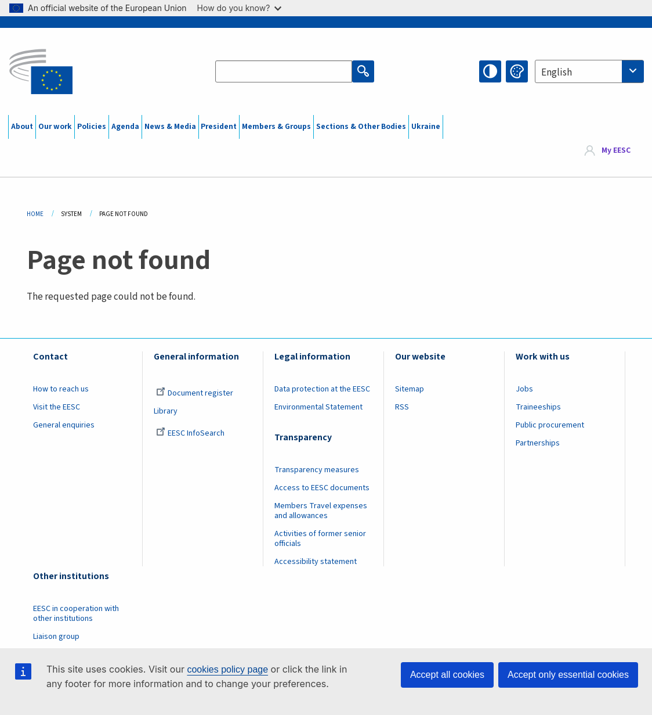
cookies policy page (227, 669)
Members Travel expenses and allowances (320, 511)
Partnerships (538, 443)
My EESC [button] (616, 151)
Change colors (517, 71)
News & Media (170, 126)
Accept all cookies (447, 675)
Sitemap (409, 389)
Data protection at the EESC (322, 389)
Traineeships (538, 407)
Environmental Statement (318, 407)
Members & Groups (276, 126)
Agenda (125, 126)
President (219, 126)
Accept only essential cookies (568, 675)
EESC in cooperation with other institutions (76, 613)
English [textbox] (556, 73)
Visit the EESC (56, 407)
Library (166, 411)
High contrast (490, 71)
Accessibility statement (315, 561)
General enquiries (64, 425)
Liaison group (56, 636)
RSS (402, 407)
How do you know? (239, 8)
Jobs (524, 389)
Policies (91, 126)
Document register (194, 393)
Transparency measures (316, 470)
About (22, 126)
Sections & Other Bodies (361, 126)
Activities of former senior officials (320, 538)
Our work (55, 126)
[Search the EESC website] (283, 71)
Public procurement (550, 425)
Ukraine (425, 126)
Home (35, 214)
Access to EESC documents (322, 488)
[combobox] (589, 71)
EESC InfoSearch (190, 433)
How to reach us (61, 389)
